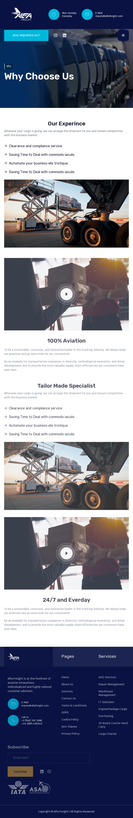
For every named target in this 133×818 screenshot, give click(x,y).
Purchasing (106, 716)
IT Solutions (106, 702)
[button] (123, 35)
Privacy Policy (70, 733)
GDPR (65, 712)
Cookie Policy (70, 719)
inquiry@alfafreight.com (109, 16)
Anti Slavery (69, 726)
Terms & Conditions (74, 705)
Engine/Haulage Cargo (113, 709)
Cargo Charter (108, 734)
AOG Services (107, 677)
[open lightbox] (66, 301)
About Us (67, 684)
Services (67, 691)
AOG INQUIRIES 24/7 (26, 35)
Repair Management (112, 684)
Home (65, 677)
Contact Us (68, 698)
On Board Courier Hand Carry (113, 725)
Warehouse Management (107, 693)
